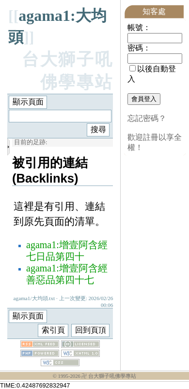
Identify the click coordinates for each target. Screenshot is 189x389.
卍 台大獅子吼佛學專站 (108, 376)
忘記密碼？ (146, 118)
